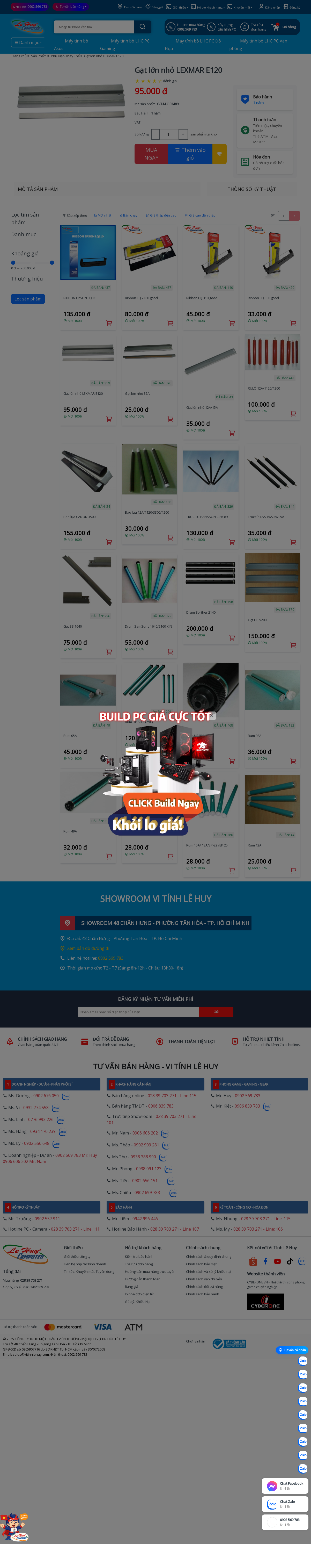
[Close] (212, 716)
